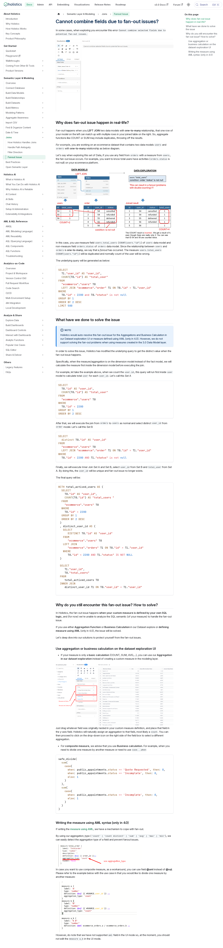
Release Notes (103, 4)
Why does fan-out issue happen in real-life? (198, 20)
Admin (40, 4)
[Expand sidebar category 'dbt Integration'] (42, 303)
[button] (25, 61)
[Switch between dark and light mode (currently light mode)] (188, 4)
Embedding (63, 4)
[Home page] (59, 14)
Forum (178, 4)
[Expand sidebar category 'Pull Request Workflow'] (42, 283)
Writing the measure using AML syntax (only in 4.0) (201, 53)
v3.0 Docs (161, 4)
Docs (29, 4)
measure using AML (81, 829)
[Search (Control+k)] (208, 5)
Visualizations (82, 4)
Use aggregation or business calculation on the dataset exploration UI (202, 44)
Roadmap (121, 4)
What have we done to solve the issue (200, 28)
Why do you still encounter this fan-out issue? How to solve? (201, 35)
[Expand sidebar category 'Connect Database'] (42, 88)
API (50, 4)
